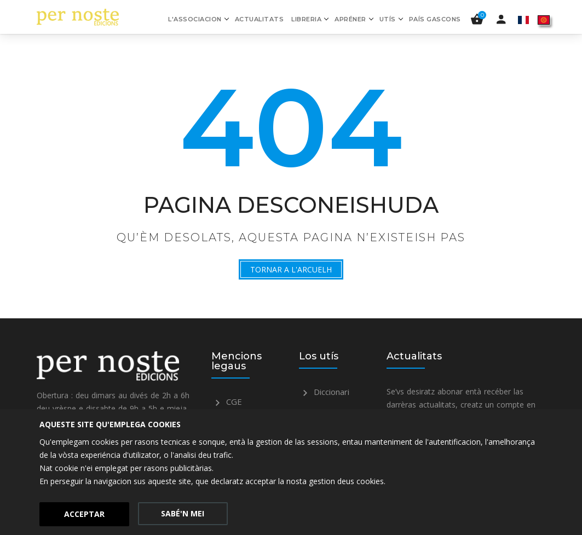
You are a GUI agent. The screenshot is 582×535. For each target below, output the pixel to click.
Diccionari (324, 391)
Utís (387, 19)
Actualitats (259, 19)
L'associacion (195, 19)
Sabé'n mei (182, 513)
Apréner (350, 19)
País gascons (435, 19)
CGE (226, 401)
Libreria (306, 19)
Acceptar (84, 514)
